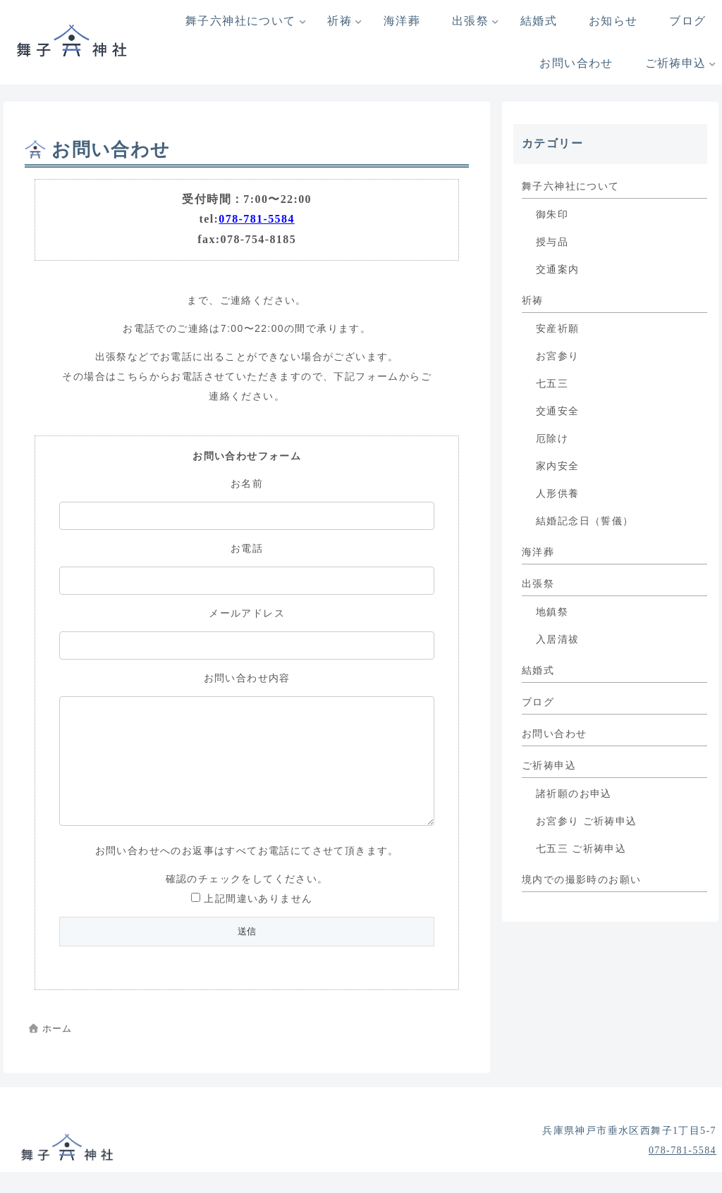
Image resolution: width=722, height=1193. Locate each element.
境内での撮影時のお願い (581, 879)
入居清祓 (558, 639)
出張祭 (538, 584)
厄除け (552, 438)
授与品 (552, 242)
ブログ (538, 702)
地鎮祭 (552, 612)
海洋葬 (538, 552)
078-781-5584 (256, 219)
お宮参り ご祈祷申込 (586, 821)
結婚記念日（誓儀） (585, 521)
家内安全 (558, 466)
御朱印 (552, 214)
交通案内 (558, 269)
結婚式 (538, 670)
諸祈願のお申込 (574, 794)
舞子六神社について (571, 186)
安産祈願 (558, 328)
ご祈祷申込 (549, 765)
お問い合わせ (554, 734)
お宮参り (558, 356)
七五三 (552, 383)
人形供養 (558, 493)
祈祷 (533, 300)
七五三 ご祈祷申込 (581, 848)
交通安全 (558, 411)
